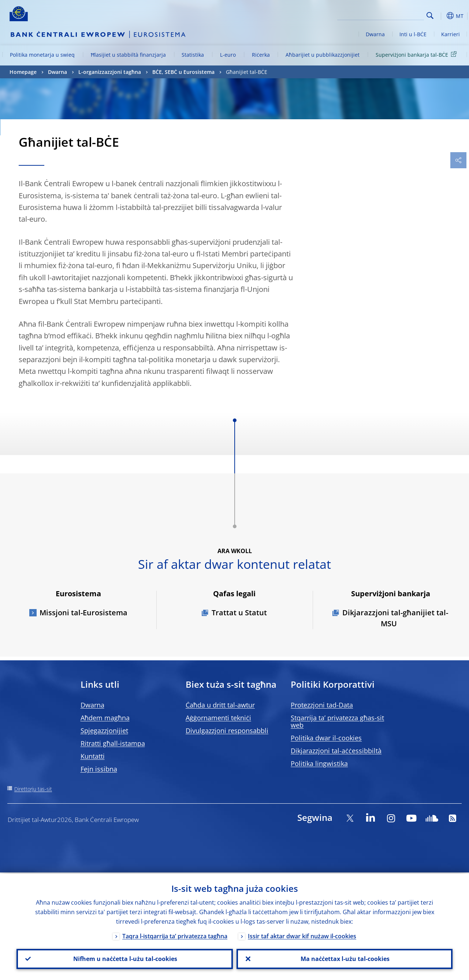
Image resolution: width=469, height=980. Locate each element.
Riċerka (261, 54)
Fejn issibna (99, 769)
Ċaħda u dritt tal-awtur (220, 705)
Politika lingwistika (319, 763)
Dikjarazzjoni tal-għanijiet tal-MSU (395, 618)
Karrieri (450, 34)
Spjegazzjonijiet (104, 730)
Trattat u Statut (239, 612)
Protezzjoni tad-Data (322, 705)
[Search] (387, 14)
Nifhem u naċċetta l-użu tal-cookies (124, 958)
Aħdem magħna (105, 717)
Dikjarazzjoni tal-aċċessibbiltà (336, 750)
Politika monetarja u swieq (42, 54)
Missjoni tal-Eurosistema (83, 612)
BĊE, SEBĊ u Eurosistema (183, 71)
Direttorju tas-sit (33, 788)
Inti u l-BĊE (413, 34)
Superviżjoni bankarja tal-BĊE (417, 54)
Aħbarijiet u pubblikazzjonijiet (323, 54)
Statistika (193, 54)
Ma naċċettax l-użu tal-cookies (344, 958)
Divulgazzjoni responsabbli (227, 730)
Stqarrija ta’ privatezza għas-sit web (337, 721)
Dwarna (375, 34)
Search (430, 15)
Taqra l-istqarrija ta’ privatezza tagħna (174, 935)
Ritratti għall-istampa (113, 743)
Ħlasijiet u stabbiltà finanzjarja (128, 54)
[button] (441, 16)
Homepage (23, 71)
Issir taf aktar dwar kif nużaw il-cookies (302, 935)
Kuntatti (93, 756)
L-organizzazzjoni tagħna (109, 71)
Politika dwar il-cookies (326, 737)
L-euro (228, 54)
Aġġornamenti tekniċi (218, 717)
